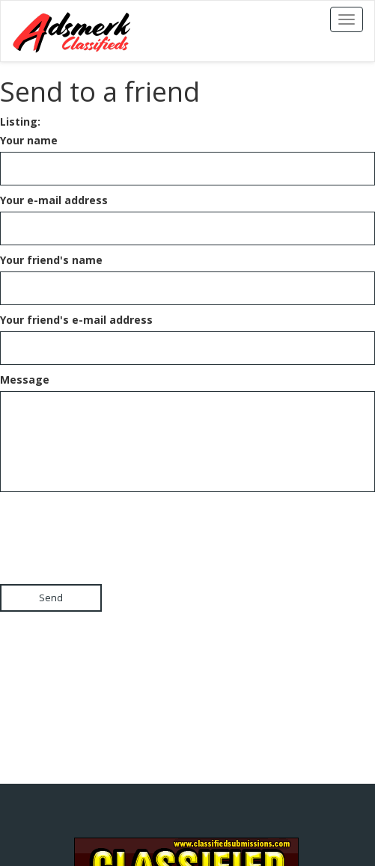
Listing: (20, 121)
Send (51, 597)
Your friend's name (51, 260)
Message (24, 379)
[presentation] (114, 525)
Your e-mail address (54, 200)
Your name (29, 140)
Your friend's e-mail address (76, 320)
